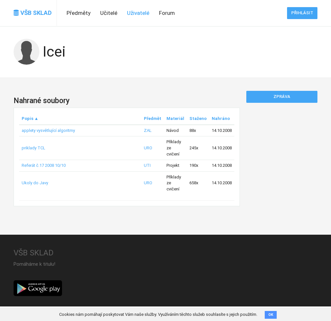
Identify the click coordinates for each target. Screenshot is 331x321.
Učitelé (108, 13)
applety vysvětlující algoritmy (48, 130)
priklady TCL (33, 147)
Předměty (79, 13)
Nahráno (221, 118)
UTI (147, 165)
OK (270, 315)
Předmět (152, 118)
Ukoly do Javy (35, 182)
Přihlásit (302, 12)
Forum (167, 13)
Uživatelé (138, 13)
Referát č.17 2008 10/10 (44, 165)
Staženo (198, 118)
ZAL (148, 130)
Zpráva (281, 96)
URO (148, 147)
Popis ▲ (30, 118)
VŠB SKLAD (33, 12)
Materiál (175, 118)
